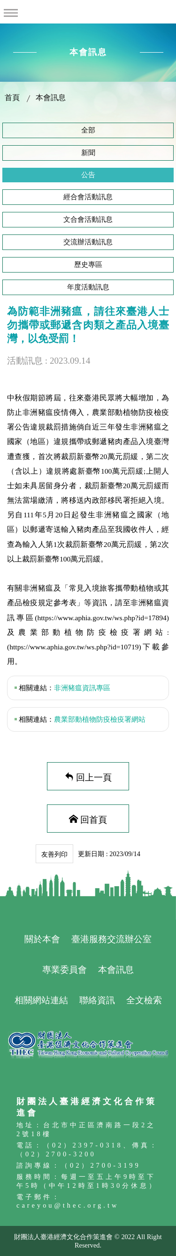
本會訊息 (51, 97)
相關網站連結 (41, 1000)
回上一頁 (94, 776)
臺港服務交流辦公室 (111, 939)
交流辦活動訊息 (88, 242)
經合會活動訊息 (88, 197)
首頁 (12, 97)
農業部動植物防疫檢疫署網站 (99, 719)
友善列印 (54, 854)
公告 (88, 175)
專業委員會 (64, 970)
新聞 (88, 152)
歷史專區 (88, 264)
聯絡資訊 (97, 1000)
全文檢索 (144, 1000)
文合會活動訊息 (88, 219)
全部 (88, 130)
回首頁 (93, 818)
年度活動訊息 (88, 287)
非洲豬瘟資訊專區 (82, 688)
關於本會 (42, 939)
